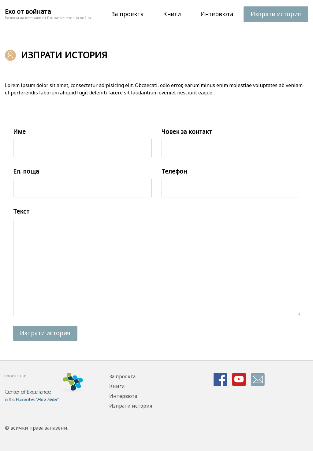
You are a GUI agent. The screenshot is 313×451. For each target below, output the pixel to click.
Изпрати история (276, 14)
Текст (21, 211)
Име (19, 132)
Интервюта (216, 14)
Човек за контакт (187, 132)
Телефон (174, 171)
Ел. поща (26, 171)
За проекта (127, 14)
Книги (172, 14)
